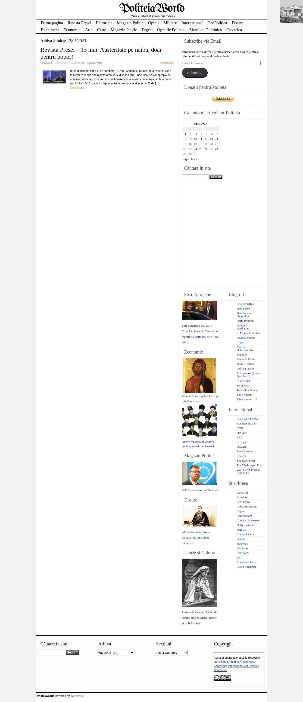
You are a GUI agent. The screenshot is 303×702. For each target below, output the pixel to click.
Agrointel (242, 497)
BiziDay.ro (243, 502)
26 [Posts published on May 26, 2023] (206, 149)
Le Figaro (243, 442)
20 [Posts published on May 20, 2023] (211, 144)
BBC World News (248, 419)
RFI (239, 557)
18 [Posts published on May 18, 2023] (200, 144)
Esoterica (234, 30)
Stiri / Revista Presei (91, 63)
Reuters (241, 456)
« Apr (185, 159)
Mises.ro (242, 354)
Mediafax (242, 548)
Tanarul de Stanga (248, 390)
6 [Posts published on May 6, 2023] (212, 134)
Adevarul (242, 492)
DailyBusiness (245, 525)
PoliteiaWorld (151, 8)
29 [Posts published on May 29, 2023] (184, 154)
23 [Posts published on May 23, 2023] (190, 149)
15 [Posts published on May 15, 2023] (184, 144)
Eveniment (50, 30)
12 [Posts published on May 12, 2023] (206, 139)
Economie (71, 30)
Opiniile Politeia (171, 30)
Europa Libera (245, 534)
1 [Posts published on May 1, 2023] (185, 134)
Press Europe (245, 451)
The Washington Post (249, 465)
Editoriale (104, 23)
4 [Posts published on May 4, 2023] (201, 134)
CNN (240, 428)
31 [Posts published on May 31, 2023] (195, 154)
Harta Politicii (245, 320)
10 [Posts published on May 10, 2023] (195, 139)
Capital (241, 511)
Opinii (153, 23)
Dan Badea (243, 308)
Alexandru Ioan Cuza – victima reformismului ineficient (196, 537)
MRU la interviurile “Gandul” (200, 490)
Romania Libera (246, 562)
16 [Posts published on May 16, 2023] (190, 144)
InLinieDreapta (246, 337)
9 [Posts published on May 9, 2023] (191, 139)
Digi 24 (241, 529)
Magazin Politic (130, 23)
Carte (101, 30)
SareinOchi (243, 385)
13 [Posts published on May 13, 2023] (211, 139)
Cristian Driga (245, 304)
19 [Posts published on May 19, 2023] (206, 144)
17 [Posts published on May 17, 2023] (195, 144)
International (192, 23)
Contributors (244, 515)
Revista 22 (243, 553)
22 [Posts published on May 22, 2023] (184, 149)
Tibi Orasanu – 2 (247, 399)
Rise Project (244, 381)
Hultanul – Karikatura (243, 327)
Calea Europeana (247, 506)
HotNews (242, 543)
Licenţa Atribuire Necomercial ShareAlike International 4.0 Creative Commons (236, 666)
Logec (240, 342)
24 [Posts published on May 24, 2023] (195, 149)
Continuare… (78, 87)
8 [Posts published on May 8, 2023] (185, 139)
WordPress (77, 696)
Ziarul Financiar (246, 566)
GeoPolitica (217, 23)
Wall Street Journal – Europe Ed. (249, 471)
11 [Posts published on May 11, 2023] (200, 139)
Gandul (241, 539)
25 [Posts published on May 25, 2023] (200, 149)
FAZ (239, 437)
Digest (147, 30)
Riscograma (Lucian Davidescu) (249, 374)
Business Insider (247, 423)
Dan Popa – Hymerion (244, 314)
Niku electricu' (245, 364)
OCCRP (242, 446)
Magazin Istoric (124, 30)
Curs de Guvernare (248, 520)
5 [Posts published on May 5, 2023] (207, 134)
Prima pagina (52, 23)
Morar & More (246, 359)
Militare (170, 23)
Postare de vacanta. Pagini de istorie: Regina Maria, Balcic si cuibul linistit (199, 617)
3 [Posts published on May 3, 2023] (196, 134)
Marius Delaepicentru (245, 348)
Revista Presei (79, 23)
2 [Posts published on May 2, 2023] (191, 134)
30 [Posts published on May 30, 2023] (190, 154)
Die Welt (242, 432)
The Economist (246, 460)
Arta (88, 30)
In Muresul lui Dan (248, 333)
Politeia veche (245, 368)
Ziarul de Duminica (205, 30)
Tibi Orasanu (245, 394)
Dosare (238, 23)
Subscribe (194, 73)
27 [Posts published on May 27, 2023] (211, 149)
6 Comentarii (167, 63)
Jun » (194, 159)
